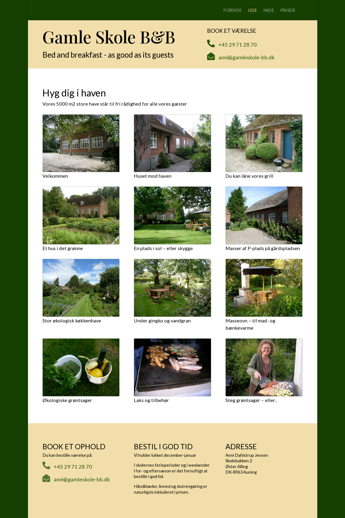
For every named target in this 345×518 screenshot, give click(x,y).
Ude (252, 10)
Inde (268, 10)
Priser (287, 10)
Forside (232, 10)
